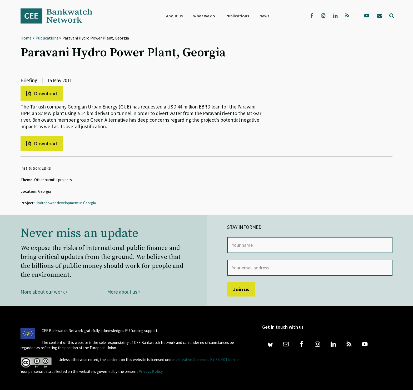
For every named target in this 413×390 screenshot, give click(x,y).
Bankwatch (60, 15)
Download (41, 93)
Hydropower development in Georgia (66, 202)
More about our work (44, 292)
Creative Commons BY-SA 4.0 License (208, 359)
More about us (123, 292)
